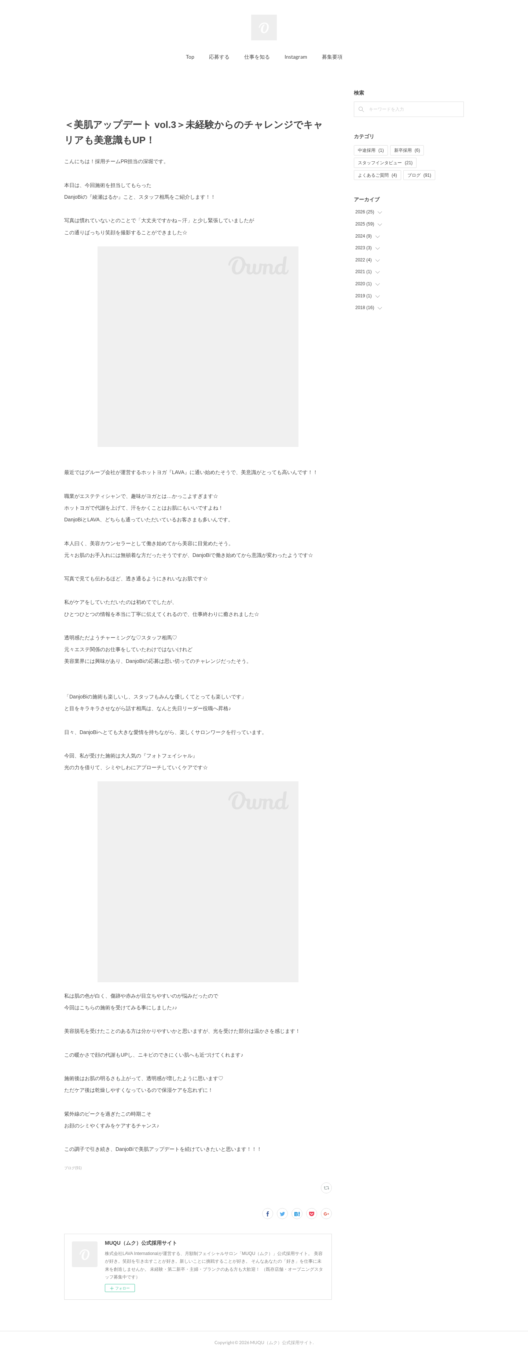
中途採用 (371, 150)
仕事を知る (257, 57)
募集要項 (332, 57)
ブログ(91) (73, 1168)
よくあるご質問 (377, 175)
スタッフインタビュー (385, 162)
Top (190, 57)
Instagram (296, 57)
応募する (219, 57)
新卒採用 (407, 150)
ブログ (419, 175)
